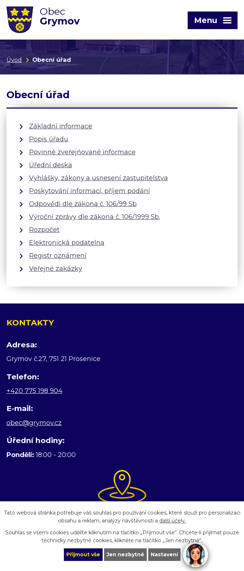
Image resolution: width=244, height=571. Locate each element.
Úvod (14, 59)
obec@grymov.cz (34, 423)
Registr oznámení (57, 256)
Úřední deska (50, 165)
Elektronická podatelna (66, 243)
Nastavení (164, 554)
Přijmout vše (83, 554)
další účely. (172, 521)
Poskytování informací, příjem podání (89, 191)
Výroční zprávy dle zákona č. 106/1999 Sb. (94, 217)
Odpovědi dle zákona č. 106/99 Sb (83, 204)
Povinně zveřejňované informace (82, 152)
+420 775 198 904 (34, 391)
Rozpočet (44, 230)
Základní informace (60, 126)
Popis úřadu (48, 139)
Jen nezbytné (125, 554)
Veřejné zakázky (55, 269)
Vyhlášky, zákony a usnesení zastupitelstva (98, 178)
